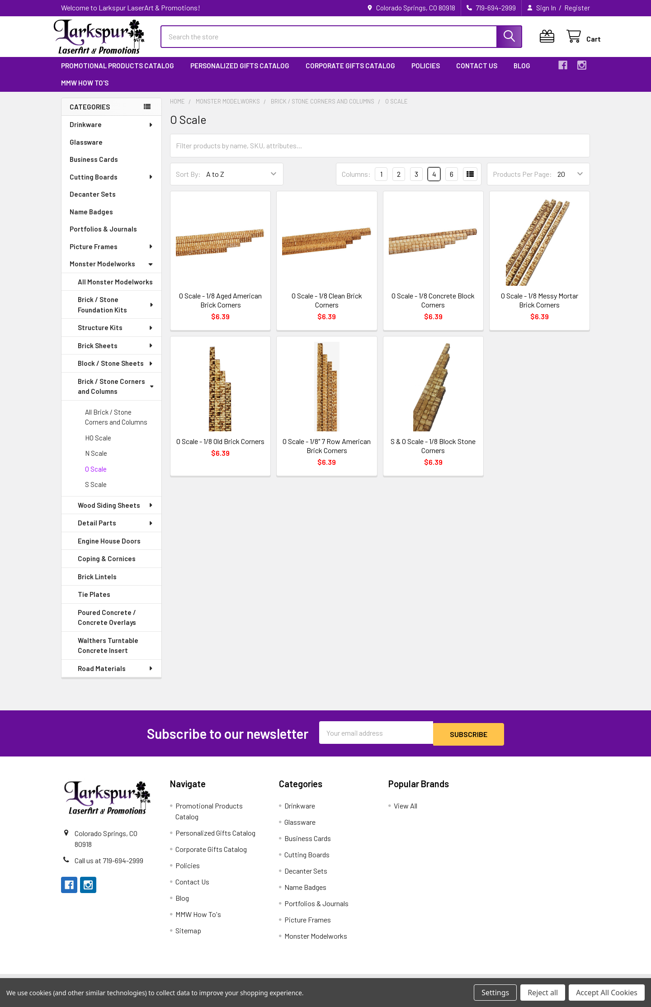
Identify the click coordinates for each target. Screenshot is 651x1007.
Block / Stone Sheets (116, 371)
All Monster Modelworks (115, 290)
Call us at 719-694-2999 (109, 866)
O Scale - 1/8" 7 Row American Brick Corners (327, 454)
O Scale (96, 477)
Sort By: (188, 182)
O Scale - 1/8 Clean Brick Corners (327, 308)
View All (405, 812)
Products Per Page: (522, 182)
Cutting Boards (112, 185)
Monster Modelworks (111, 272)
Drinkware (112, 132)
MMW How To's (84, 91)
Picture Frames (112, 255)
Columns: (356, 182)
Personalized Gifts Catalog (239, 74)
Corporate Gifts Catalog (350, 74)
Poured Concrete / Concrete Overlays (107, 625)
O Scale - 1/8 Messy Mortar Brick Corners (539, 308)
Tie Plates (94, 602)
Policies (425, 74)
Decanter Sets (93, 202)
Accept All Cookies (606, 993)
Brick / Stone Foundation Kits (116, 312)
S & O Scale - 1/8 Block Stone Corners (433, 454)
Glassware (86, 150)
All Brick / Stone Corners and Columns (116, 425)
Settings (495, 993)
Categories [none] (90, 115)
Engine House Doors (109, 549)
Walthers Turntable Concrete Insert (108, 653)
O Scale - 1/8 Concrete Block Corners (433, 308)
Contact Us (476, 74)
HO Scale (98, 446)
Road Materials (116, 676)
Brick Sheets (116, 354)
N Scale (96, 461)
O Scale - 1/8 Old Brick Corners (220, 449)
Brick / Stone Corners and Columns (115, 394)
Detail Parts (116, 531)
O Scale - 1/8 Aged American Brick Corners (220, 308)
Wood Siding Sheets (116, 513)
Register (577, 8)
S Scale (96, 492)
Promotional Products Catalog (117, 74)
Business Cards (94, 167)
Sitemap (188, 936)
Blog (522, 74)
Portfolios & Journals (103, 237)
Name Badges (91, 220)
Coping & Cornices (107, 567)
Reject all (543, 993)
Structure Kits (116, 335)
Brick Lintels (97, 585)
